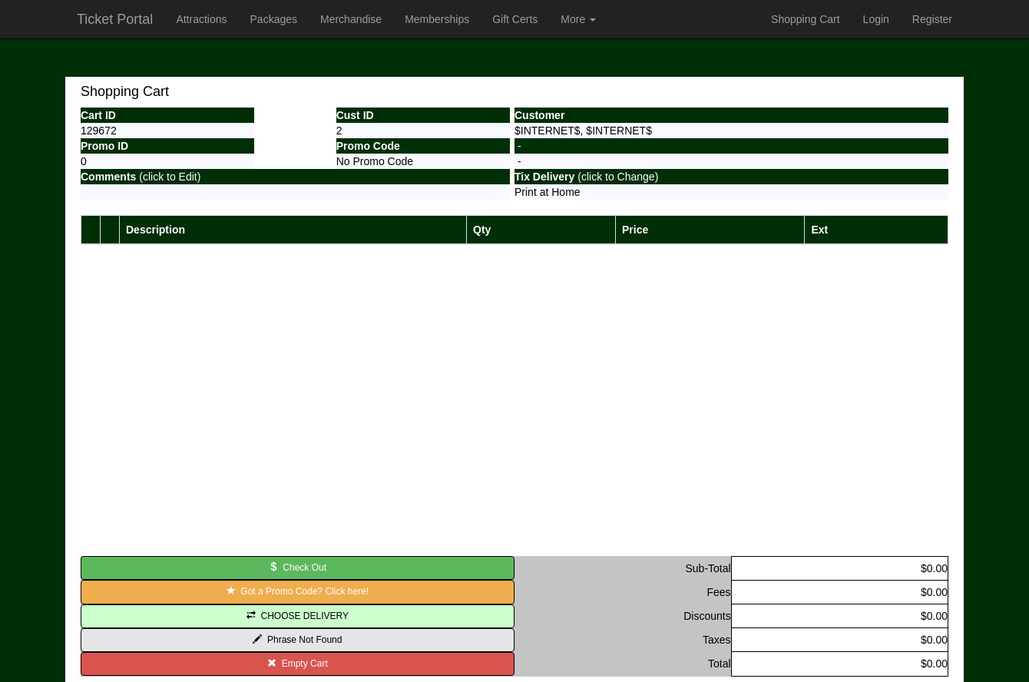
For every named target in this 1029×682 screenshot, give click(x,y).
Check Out (297, 567)
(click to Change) (586, 176)
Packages (273, 19)
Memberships (437, 19)
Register (932, 19)
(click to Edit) (140, 176)
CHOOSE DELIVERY (297, 616)
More (578, 19)
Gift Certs (515, 19)
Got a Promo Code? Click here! (298, 591)
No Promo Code (374, 161)
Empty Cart (297, 663)
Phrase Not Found (297, 639)
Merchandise (351, 19)
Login (876, 19)
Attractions (201, 19)
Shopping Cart (805, 19)
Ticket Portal (115, 19)
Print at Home (547, 192)
